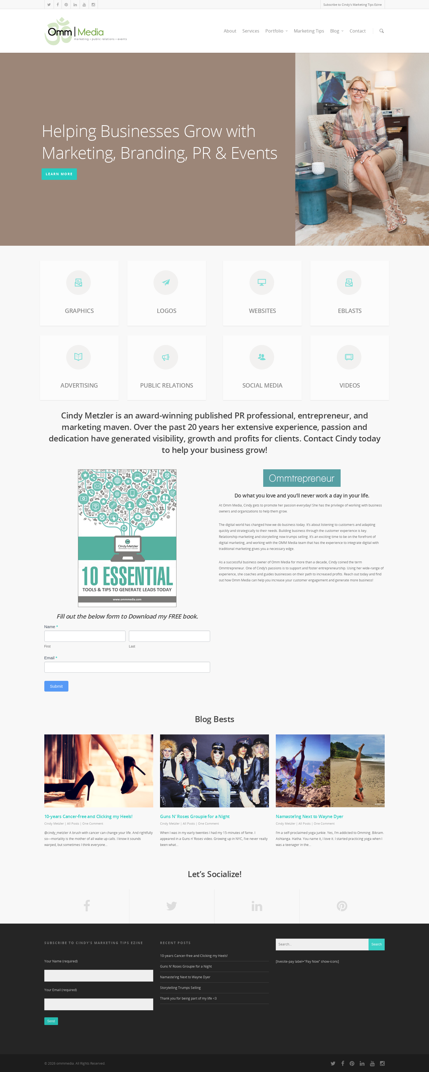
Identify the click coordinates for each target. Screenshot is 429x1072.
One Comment (92, 823)
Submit (56, 686)
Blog (337, 31)
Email (50, 657)
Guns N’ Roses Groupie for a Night (195, 816)
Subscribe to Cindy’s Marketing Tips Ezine (352, 4)
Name (51, 626)
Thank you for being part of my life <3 (188, 998)
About (230, 31)
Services (250, 31)
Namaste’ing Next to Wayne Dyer (309, 816)
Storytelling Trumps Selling (180, 987)
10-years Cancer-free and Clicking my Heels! (88, 816)
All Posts (73, 823)
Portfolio (276, 31)
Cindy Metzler (54, 823)
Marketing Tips (309, 31)
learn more (59, 174)
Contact (358, 31)
